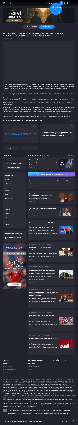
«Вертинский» (21, 391)
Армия (6, 194)
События (30, 369)
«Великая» (15, 391)
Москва (7, 224)
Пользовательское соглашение (35, 360)
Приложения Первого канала (10, 369)
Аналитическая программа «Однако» (13, 238)
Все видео (5, 375)
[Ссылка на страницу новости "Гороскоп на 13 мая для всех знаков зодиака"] (51, 163)
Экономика (8, 183)
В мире (6, 187)
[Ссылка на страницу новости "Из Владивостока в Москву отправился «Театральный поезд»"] (51, 252)
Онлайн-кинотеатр (7, 366)
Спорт (6, 217)
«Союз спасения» (63, 390)
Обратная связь (31, 363)
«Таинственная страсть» (31, 391)
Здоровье (7, 213)
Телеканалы (34, 406)
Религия (7, 205)
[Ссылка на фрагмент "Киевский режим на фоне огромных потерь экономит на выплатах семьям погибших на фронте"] (20, 133)
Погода (7, 221)
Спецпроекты (6, 363)
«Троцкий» (10, 391)
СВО (30, 148)
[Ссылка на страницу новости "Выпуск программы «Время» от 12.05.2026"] (51, 230)
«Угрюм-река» (71, 390)
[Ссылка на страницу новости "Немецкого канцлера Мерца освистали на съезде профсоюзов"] (51, 344)
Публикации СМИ (31, 372)
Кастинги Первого (7, 372)
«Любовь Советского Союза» (52, 390)
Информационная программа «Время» (13, 234)
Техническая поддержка (33, 366)
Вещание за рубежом (69, 361)
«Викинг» (5, 391)
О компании (5, 360)
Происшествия (9, 198)
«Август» (42, 390)
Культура (7, 209)
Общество (11, 148)
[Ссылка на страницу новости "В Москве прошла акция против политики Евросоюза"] (51, 321)
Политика (7, 179)
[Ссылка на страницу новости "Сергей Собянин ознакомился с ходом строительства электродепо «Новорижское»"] (51, 274)
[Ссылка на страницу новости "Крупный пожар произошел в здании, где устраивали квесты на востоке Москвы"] (51, 197)
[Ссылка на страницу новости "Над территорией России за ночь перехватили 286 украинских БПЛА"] (51, 184)
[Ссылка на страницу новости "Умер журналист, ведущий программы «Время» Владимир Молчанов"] (51, 212)
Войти (72, 3)
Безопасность (9, 202)
